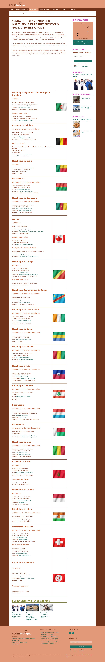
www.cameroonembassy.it (25, 210)
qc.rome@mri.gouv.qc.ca (23, 255)
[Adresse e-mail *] (83, 56)
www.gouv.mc (22, 502)
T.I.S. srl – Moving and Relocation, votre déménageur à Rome (86, 107)
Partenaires (69, 655)
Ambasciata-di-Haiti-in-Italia (28, 378)
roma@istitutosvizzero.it (22, 553)
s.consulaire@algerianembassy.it (24, 120)
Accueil (11, 9)
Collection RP (72, 9)
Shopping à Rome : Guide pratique (49, 636)
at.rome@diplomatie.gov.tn (23, 577)
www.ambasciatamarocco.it (26, 474)
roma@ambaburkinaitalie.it (23, 189)
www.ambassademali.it (25, 454)
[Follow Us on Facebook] (70, 633)
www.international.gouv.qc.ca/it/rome (28, 256)
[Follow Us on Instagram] (73, 633)
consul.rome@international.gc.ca (24, 244)
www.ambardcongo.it (24, 302)
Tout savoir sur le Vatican (47, 634)
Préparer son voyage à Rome (19, 642)
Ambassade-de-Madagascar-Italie (29, 437)
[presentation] (18, 607)
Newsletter (85, 655)
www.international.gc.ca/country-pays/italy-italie (31, 231)
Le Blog (65, 9)
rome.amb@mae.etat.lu (22, 415)
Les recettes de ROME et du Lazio (82, 119)
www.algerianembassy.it (25, 107)
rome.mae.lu (22, 417)
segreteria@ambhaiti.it (22, 376)
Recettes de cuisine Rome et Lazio (49, 638)
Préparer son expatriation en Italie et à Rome (23, 638)
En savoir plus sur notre (81, 66)
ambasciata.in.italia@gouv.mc (23, 500)
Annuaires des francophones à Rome (33, 13)
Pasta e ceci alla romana (87, 122)
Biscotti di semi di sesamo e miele (87, 131)
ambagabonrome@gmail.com (23, 339)
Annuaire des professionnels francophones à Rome (16, 615)
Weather (79, 38)
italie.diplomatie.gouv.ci (25, 322)
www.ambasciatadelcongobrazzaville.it (29, 274)
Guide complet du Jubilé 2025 (48, 643)
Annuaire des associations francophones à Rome (44, 615)
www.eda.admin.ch (24, 539)
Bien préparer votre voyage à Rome (50, 632)
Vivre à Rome (34, 9)
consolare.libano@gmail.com (23, 396)
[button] (94, 9)
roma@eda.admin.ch (21, 537)
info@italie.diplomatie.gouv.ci (23, 320)
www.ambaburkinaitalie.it (25, 191)
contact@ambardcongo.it (22, 301)
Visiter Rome (56, 9)
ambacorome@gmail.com (22, 272)
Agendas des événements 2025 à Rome (51, 640)
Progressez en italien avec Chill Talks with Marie (86, 98)
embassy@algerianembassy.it (23, 106)
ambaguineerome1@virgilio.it (23, 357)
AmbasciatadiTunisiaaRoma (27, 578)
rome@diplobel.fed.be (21, 136)
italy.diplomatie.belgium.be (26, 138)
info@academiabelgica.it (22, 156)
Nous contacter (77, 655)
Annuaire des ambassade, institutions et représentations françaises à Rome (31, 616)
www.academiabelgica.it (25, 154)
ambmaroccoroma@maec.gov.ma (24, 472)
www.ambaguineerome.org (26, 359)
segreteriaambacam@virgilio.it (24, 208)
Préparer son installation (22, 9)
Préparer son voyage (45, 9)
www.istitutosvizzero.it (24, 555)
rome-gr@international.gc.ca (23, 230)
